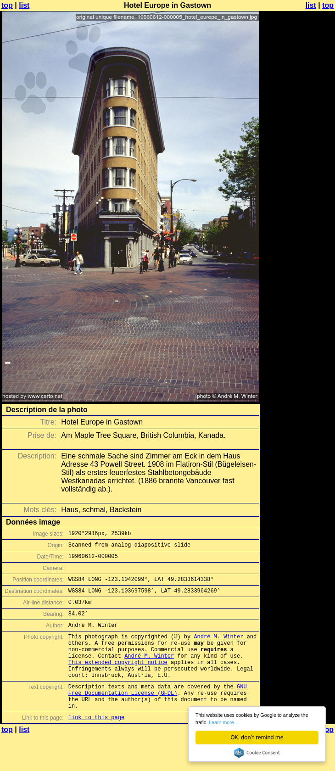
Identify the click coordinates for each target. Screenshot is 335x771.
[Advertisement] (298, 118)
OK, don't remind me (257, 737)
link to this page (96, 745)
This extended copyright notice (118, 680)
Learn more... (265, 721)
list (24, 5)
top (7, 5)
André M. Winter (218, 649)
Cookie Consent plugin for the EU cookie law (257, 753)
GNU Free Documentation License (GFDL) (157, 712)
